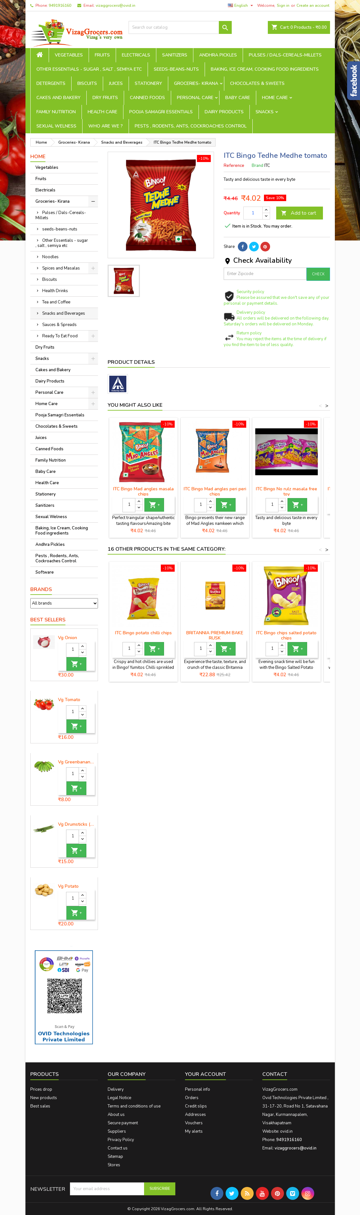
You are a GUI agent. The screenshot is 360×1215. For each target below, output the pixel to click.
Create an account (313, 5)
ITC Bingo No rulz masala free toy (286, 491)
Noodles (50, 257)
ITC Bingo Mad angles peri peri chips (215, 491)
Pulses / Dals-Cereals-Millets (285, 55)
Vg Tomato (69, 699)
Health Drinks (55, 291)
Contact (274, 1074)
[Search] (180, 27)
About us (116, 1115)
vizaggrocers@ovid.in (115, 5)
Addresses (195, 1115)
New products (43, 1098)
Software (44, 572)
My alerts (194, 1131)
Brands (41, 589)
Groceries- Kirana (196, 83)
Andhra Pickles (218, 55)
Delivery (116, 1089)
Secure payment (123, 1123)
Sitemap (115, 1156)
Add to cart (298, 213)
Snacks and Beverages (63, 313)
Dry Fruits (105, 98)
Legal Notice (119, 1098)
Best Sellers (47, 619)
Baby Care (237, 98)
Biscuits (87, 83)
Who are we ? (105, 126)
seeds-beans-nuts (176, 69)
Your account (205, 1074)
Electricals (136, 55)
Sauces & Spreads (59, 325)
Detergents (50, 83)
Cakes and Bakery (58, 98)
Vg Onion (67, 637)
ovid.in (286, 1131)
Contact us (118, 1148)
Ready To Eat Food (60, 336)
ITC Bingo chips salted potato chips (286, 635)
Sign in (283, 5)
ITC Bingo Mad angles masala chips (143, 491)
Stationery (148, 83)
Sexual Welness (56, 126)
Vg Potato (68, 886)
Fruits (102, 55)
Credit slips (196, 1106)
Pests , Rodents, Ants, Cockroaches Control (191, 126)
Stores (114, 1165)
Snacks (265, 112)
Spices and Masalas (61, 268)
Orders (192, 1098)
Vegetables (69, 55)
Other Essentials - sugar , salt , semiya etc (89, 69)
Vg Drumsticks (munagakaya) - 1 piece (76, 824)
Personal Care (195, 98)
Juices (116, 83)
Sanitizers (174, 55)
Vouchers (194, 1123)
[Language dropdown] (241, 5)
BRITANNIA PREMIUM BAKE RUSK (214, 635)
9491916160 (60, 5)
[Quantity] (72, 650)
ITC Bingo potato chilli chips (143, 633)
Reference (234, 165)
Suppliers (117, 1131)
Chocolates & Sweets (257, 83)
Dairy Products (224, 112)
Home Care (275, 98)
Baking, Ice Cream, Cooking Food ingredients (265, 69)
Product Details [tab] (131, 362)
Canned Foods (147, 98)
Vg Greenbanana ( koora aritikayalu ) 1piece (76, 762)
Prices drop (41, 1089)
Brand (257, 165)
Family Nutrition (56, 112)
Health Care (102, 112)
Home (37, 156)
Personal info (197, 1089)
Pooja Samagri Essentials (161, 112)
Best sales (40, 1106)
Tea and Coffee (56, 302)
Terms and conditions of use (134, 1106)
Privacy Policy (121, 1140)
